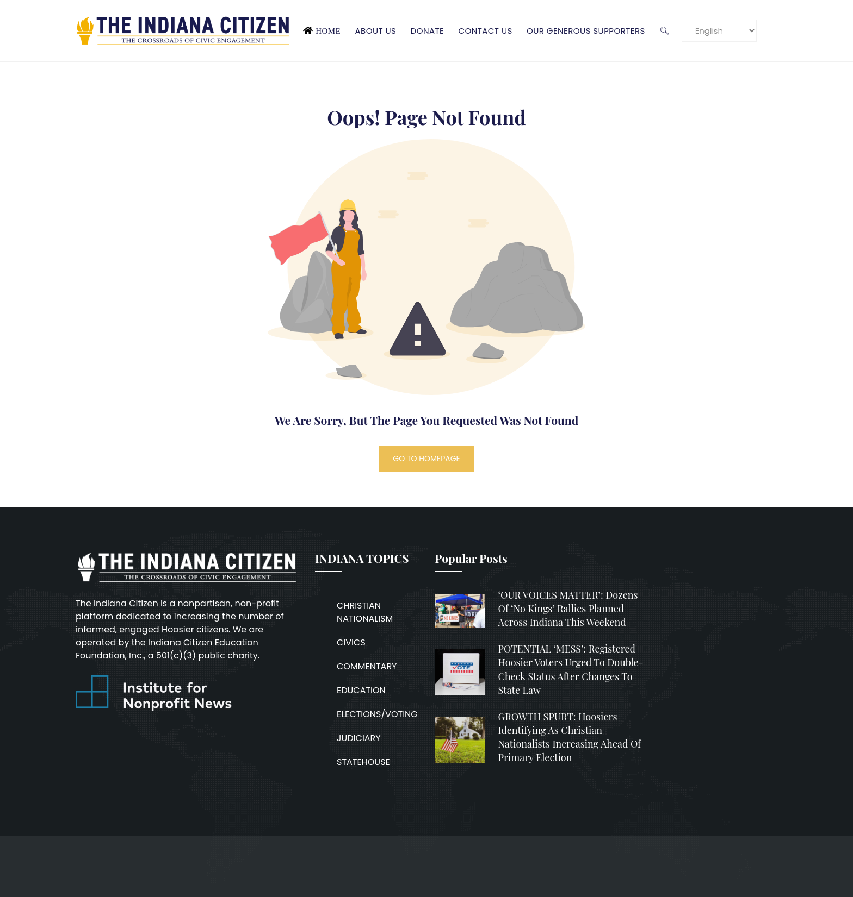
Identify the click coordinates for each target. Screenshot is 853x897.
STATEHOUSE (363, 762)
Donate (427, 30)
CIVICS (351, 642)
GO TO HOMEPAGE (426, 458)
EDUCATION (361, 690)
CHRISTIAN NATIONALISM (365, 612)
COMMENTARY (367, 666)
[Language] (719, 31)
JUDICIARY (359, 738)
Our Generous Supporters (586, 30)
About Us (375, 30)
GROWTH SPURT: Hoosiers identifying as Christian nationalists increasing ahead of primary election (569, 737)
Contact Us (485, 30)
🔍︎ (664, 30)
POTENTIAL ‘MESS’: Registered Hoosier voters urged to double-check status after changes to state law (571, 669)
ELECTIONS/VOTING (377, 714)
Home (328, 31)
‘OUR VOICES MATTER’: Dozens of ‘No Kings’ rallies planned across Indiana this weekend (568, 608)
